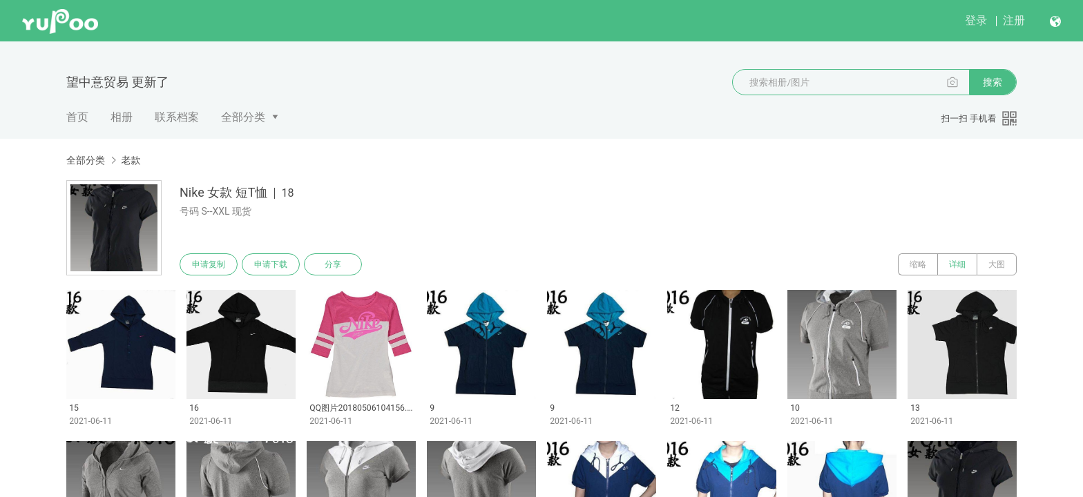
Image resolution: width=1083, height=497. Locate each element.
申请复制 (208, 264)
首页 (77, 117)
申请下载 (270, 264)
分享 (333, 264)
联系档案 (177, 117)
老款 (130, 160)
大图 (996, 264)
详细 (957, 264)
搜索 (992, 82)
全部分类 (243, 117)
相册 (122, 117)
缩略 (918, 264)
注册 (1014, 20)
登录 (976, 20)
